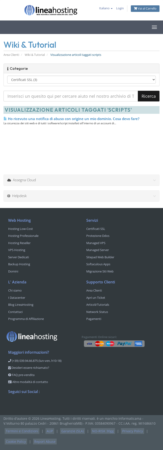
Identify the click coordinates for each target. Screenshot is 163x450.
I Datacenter (16, 298)
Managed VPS (95, 243)
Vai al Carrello (145, 8)
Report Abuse (44, 441)
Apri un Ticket (95, 298)
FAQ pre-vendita (21, 375)
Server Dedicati (18, 257)
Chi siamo (15, 290)
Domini (13, 271)
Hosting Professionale (23, 236)
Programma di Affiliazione (26, 319)
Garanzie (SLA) (72, 431)
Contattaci (15, 312)
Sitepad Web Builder (100, 257)
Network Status (97, 312)
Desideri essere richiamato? (28, 368)
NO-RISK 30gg (103, 431)
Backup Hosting (19, 264)
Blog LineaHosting (20, 304)
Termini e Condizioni (22, 431)
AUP (50, 431)
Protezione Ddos (97, 236)
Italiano (106, 8)
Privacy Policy (132, 431)
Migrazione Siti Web (100, 271)
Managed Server (97, 250)
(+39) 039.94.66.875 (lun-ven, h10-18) (35, 361)
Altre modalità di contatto (28, 382)
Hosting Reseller (19, 243)
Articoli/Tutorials (97, 304)
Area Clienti (11, 55)
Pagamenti (93, 319)
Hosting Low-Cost (20, 229)
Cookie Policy (16, 441)
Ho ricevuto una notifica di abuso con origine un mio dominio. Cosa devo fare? (71, 118)
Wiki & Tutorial (35, 55)
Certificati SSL (95, 229)
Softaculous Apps (98, 264)
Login (120, 8)
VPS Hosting (16, 250)
